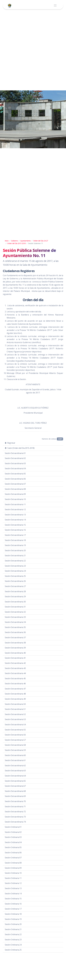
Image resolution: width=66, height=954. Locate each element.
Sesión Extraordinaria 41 (15, 658)
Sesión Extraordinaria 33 (15, 617)
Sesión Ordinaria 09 (13, 868)
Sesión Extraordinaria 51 (15, 709)
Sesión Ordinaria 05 (13, 847)
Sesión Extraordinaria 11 (15, 504)
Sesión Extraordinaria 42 (15, 663)
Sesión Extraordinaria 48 (15, 693)
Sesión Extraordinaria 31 (15, 606)
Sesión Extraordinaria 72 (15, 811)
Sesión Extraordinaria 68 (15, 791)
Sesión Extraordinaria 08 (15, 489)
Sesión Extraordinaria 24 (15, 571)
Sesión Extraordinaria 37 (15, 637)
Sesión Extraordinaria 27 (15, 586)
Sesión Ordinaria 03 (13, 837)
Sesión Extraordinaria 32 (15, 612)
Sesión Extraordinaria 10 (15, 499)
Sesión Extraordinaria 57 (15, 740)
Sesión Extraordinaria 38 (15, 642)
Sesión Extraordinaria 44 (15, 673)
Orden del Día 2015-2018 (16, 243)
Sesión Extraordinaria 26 (15, 581)
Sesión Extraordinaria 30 (15, 601)
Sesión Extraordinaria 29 (15, 596)
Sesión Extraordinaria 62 (15, 765)
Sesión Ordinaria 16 (13, 903)
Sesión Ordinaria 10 (13, 873)
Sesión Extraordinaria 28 (15, 591)
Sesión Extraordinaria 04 (15, 468)
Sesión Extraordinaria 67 (15, 786)
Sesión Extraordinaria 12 (15, 509)
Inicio (7, 241)
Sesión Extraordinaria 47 (15, 688)
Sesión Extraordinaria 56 (15, 734)
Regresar (10, 443)
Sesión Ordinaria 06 (13, 852)
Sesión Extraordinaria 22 (15, 560)
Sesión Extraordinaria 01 (15, 453)
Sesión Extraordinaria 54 (15, 724)
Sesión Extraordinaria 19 (15, 545)
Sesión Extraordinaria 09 (15, 494)
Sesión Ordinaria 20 (13, 924)
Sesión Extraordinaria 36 (15, 632)
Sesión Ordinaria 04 (13, 842)
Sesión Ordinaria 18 (13, 914)
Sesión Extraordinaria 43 (15, 668)
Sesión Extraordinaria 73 (15, 816)
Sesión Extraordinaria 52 (15, 714)
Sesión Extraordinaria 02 (15, 458)
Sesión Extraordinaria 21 (15, 555)
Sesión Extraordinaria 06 (15, 478)
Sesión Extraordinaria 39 (15, 647)
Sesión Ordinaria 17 (13, 908)
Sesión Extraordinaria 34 (15, 622)
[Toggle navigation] (55, 5)
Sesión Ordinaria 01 (13, 827)
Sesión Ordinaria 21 (13, 929)
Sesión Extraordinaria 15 (15, 525)
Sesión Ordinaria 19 (13, 919)
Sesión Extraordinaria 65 (15, 781)
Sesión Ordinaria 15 (13, 898)
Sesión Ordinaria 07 (13, 857)
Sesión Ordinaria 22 (13, 934)
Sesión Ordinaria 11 (13, 878)
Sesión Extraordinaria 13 (15, 514)
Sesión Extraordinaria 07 (15, 484)
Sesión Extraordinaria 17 (15, 535)
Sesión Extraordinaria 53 (15, 719)
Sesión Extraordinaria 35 (15, 627)
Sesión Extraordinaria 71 (15, 806)
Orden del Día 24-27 (40, 241)
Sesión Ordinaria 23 (13, 939)
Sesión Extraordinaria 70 (15, 801)
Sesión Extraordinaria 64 (15, 775)
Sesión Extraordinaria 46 (15, 683)
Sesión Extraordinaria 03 (15, 463)
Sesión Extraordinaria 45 (15, 678)
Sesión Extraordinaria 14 (15, 519)
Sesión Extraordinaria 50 (15, 704)
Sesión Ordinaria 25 (13, 949)
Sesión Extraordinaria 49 (15, 699)
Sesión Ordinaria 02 (13, 832)
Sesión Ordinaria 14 (13, 893)
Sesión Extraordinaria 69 (15, 796)
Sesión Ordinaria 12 (13, 883)
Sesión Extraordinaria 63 (15, 770)
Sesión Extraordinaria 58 (15, 745)
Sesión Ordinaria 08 (13, 862)
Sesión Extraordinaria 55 (15, 729)
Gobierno (14, 241)
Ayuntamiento (25, 241)
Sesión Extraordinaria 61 (15, 760)
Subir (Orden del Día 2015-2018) (19, 448)
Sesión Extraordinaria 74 (15, 821)
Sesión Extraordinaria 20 (15, 550)
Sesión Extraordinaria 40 (15, 653)
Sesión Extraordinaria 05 (15, 473)
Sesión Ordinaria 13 (13, 888)
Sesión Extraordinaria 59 (15, 750)
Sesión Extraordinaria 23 (15, 566)
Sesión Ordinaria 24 (13, 944)
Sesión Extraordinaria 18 (15, 540)
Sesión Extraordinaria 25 (15, 576)
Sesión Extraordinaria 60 (15, 755)
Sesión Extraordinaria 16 (15, 530)
